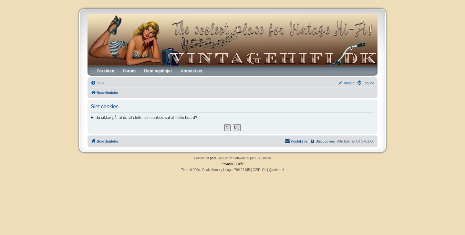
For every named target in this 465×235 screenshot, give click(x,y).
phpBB (215, 158)
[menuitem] (97, 83)
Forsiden (105, 71)
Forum (129, 71)
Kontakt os (191, 71)
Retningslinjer (158, 71)
